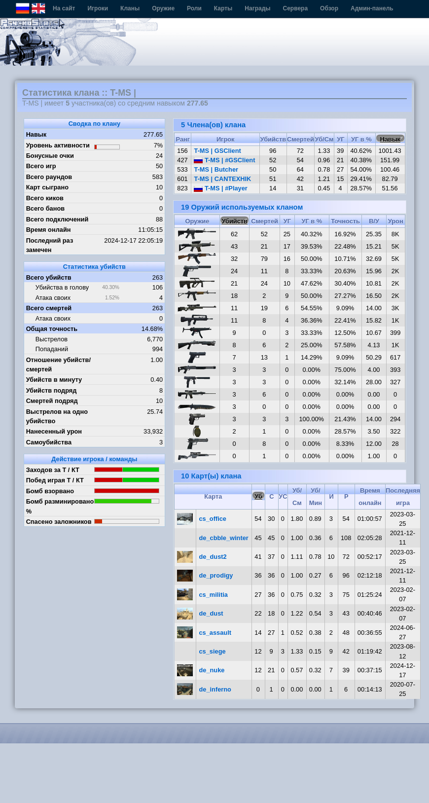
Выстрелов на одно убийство (57, 416)
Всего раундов (49, 177)
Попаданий (52, 349)
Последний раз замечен (49, 245)
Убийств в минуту (54, 379)
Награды (257, 8)
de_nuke (212, 670)
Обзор (329, 8)
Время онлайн (48, 229)
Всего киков (45, 198)
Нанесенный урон (54, 431)
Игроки (97, 8)
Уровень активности (58, 145)
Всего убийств (49, 277)
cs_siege (212, 651)
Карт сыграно (47, 187)
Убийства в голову (62, 287)
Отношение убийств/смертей (58, 364)
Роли (194, 8)
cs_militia (213, 594)
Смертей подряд (52, 400)
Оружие (163, 8)
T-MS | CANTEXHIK (222, 178)
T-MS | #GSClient (224, 160)
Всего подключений (57, 219)
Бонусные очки (50, 155)
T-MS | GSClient (217, 150)
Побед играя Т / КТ (55, 480)
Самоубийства (49, 442)
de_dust (211, 613)
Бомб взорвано (50, 491)
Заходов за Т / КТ (52, 470)
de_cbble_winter (224, 538)
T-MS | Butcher (216, 169)
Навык (36, 134)
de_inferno (215, 689)
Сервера (295, 8)
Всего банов (45, 208)
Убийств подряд (51, 390)
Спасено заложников (59, 521)
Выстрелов (52, 339)
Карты (223, 8)
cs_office (212, 518)
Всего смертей (49, 308)
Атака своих (53, 297)
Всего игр (41, 166)
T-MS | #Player (220, 188)
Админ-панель (372, 8)
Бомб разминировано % (60, 506)
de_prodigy (216, 575)
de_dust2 (213, 556)
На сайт (64, 8)
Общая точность (52, 328)
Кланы (130, 8)
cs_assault (215, 632)
